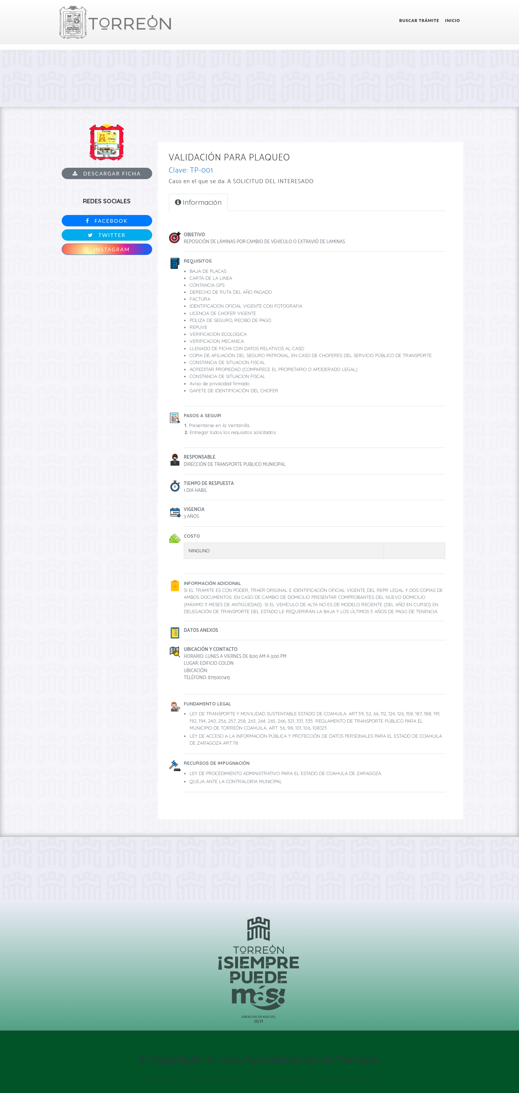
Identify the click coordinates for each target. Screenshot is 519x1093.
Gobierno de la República (279, 1080)
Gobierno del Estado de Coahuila (219, 1080)
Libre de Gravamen (356, 1080)
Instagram (107, 249)
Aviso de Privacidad (163, 1080)
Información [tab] (198, 202)
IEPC (312, 1080)
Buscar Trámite (419, 20)
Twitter (106, 235)
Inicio (452, 20)
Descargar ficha (107, 173)
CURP (327, 1080)
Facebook (107, 221)
